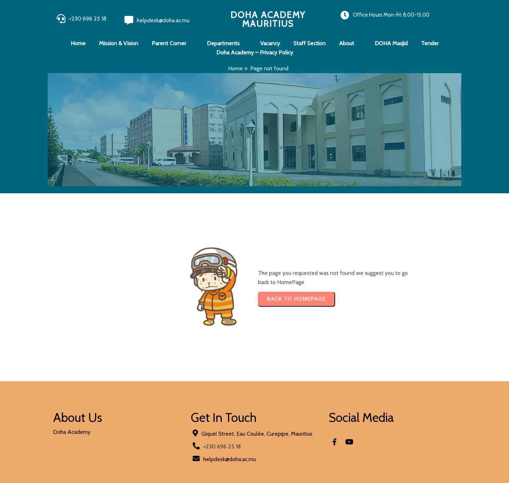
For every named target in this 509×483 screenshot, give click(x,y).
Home (235, 68)
